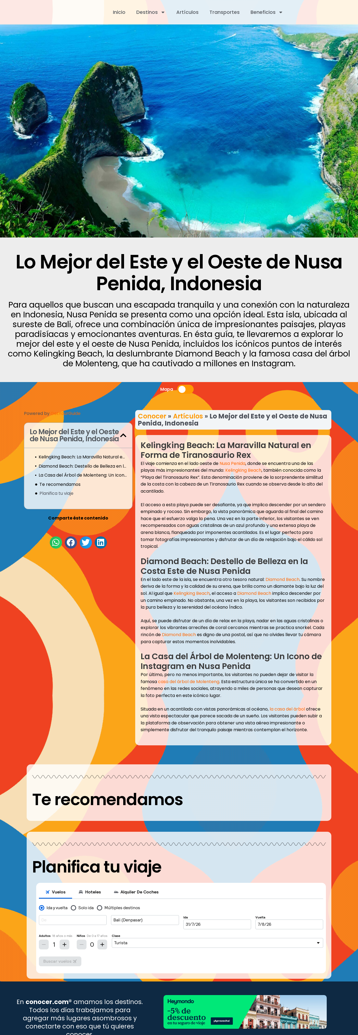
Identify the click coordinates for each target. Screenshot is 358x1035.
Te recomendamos (60, 484)
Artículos (187, 12)
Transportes (224, 12)
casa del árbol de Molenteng (188, 681)
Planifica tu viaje (56, 493)
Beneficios (267, 12)
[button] (123, 435)
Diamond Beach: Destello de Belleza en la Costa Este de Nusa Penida (83, 466)
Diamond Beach (283, 579)
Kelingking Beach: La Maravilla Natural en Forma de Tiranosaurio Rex (83, 457)
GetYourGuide (66, 413)
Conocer (152, 416)
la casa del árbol (287, 709)
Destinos (150, 12)
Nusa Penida (232, 463)
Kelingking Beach (243, 470)
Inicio (119, 12)
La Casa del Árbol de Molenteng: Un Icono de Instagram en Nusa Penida (83, 475)
